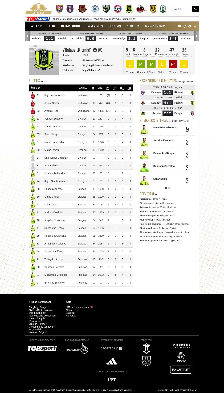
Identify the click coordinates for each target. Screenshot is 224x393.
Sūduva (185, 38)
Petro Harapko (52, 134)
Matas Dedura (52, 126)
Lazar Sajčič (160, 179)
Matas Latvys (51, 150)
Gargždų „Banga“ (38, 307)
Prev (27, 36)
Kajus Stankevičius (54, 181)
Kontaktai (71, 315)
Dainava (37, 38)
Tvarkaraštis (95, 26)
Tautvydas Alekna (53, 259)
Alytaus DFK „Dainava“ (41, 310)
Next (196, 36)
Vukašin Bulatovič (54, 118)
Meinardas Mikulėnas (55, 274)
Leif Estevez (51, 204)
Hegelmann (160, 38)
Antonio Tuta (51, 110)
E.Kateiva (192, 390)
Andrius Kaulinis (53, 212)
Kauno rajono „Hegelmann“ (43, 315)
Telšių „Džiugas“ (37, 312)
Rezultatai (115, 26)
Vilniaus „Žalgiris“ (38, 332)
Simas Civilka (51, 196)
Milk (171, 390)
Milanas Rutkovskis (54, 173)
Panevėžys (119, 38)
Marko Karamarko (54, 142)
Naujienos (36, 26)
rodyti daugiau (186, 81)
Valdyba (70, 312)
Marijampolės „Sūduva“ (41, 326)
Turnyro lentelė (70, 26)
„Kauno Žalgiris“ (37, 318)
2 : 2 (167, 113)
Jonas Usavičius (53, 251)
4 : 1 (167, 103)
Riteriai (62, 38)
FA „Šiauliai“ (35, 329)
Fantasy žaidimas (155, 26)
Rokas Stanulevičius (55, 235)
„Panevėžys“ (35, 321)
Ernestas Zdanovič (54, 282)
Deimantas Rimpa (54, 228)
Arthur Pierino (51, 165)
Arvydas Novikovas (54, 220)
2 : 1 (172, 38)
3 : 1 (131, 38)
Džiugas (156, 102)
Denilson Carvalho (54, 267)
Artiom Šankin (52, 103)
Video (51, 26)
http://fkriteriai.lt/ (91, 70)
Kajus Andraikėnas (54, 95)
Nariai (69, 310)
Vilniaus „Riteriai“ (38, 324)
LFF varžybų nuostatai (79, 307)
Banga (103, 38)
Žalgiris (144, 38)
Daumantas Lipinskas (56, 157)
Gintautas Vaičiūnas (93, 60)
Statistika (133, 26)
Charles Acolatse (53, 189)
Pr (173, 64)
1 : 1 (49, 38)
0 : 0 (90, 38)
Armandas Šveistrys (55, 243)
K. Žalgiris (78, 38)
